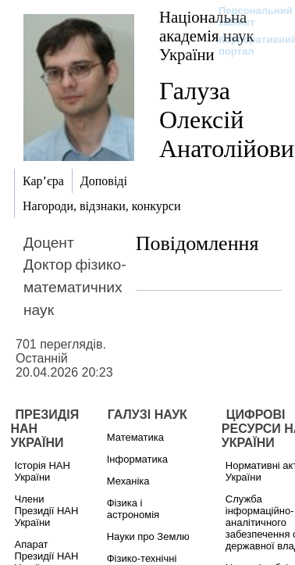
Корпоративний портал (248, 45)
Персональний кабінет (248, 16)
